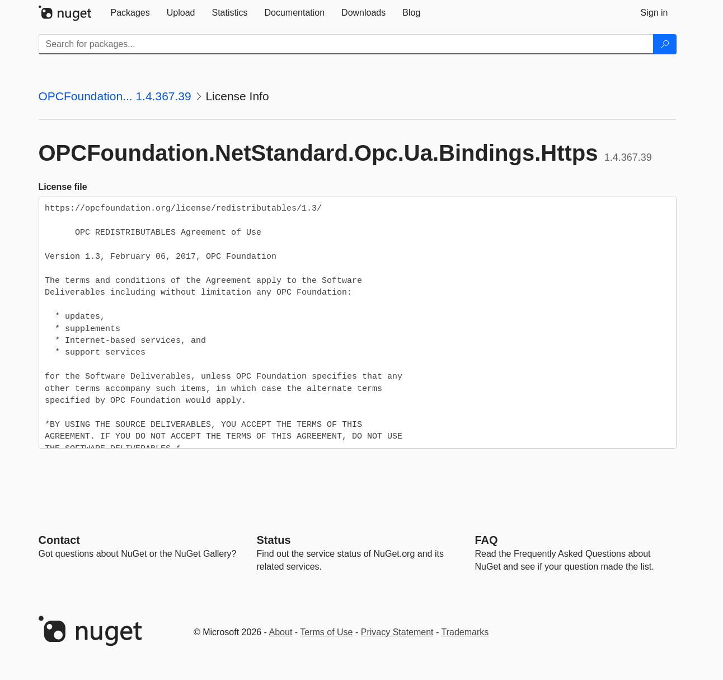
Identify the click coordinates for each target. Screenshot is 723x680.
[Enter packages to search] (346, 44)
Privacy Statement (397, 632)
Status (274, 540)
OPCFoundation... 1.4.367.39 (115, 96)
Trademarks (465, 632)
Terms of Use (326, 632)
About (281, 632)
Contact (59, 540)
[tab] (130, 13)
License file (63, 187)
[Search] (665, 44)
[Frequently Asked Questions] (486, 540)
